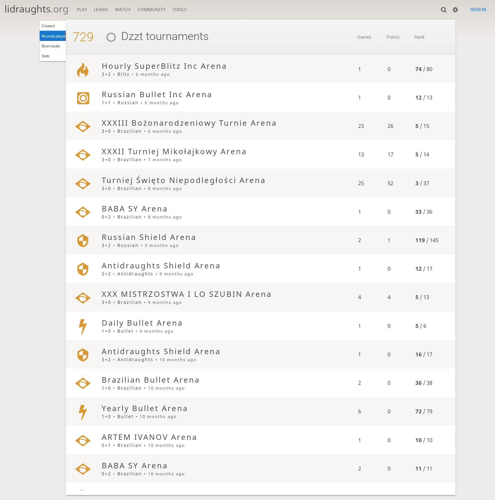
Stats (48, 64)
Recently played (60, 39)
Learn (101, 9)
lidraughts (36, 8)
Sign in (478, 9)
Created (51, 27)
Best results (55, 52)
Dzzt (143, 36)
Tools (179, 9)
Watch (122, 9)
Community (152, 9)
